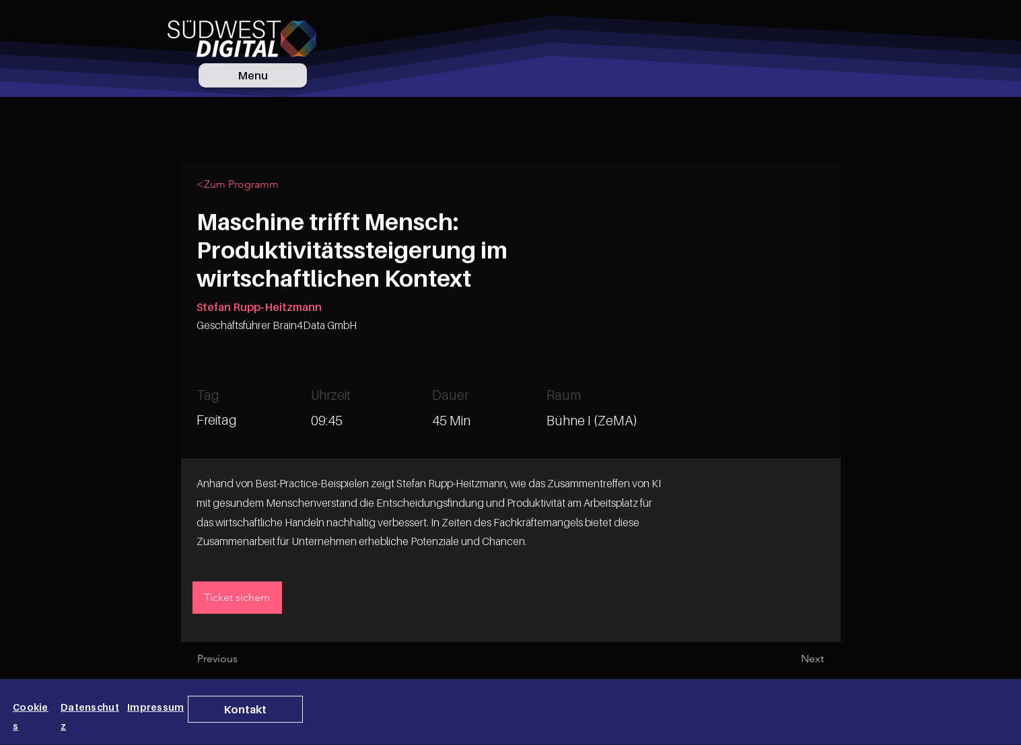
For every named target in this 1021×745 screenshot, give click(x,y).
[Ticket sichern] (237, 597)
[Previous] (241, 658)
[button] (245, 709)
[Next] (790, 658)
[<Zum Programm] (241, 185)
